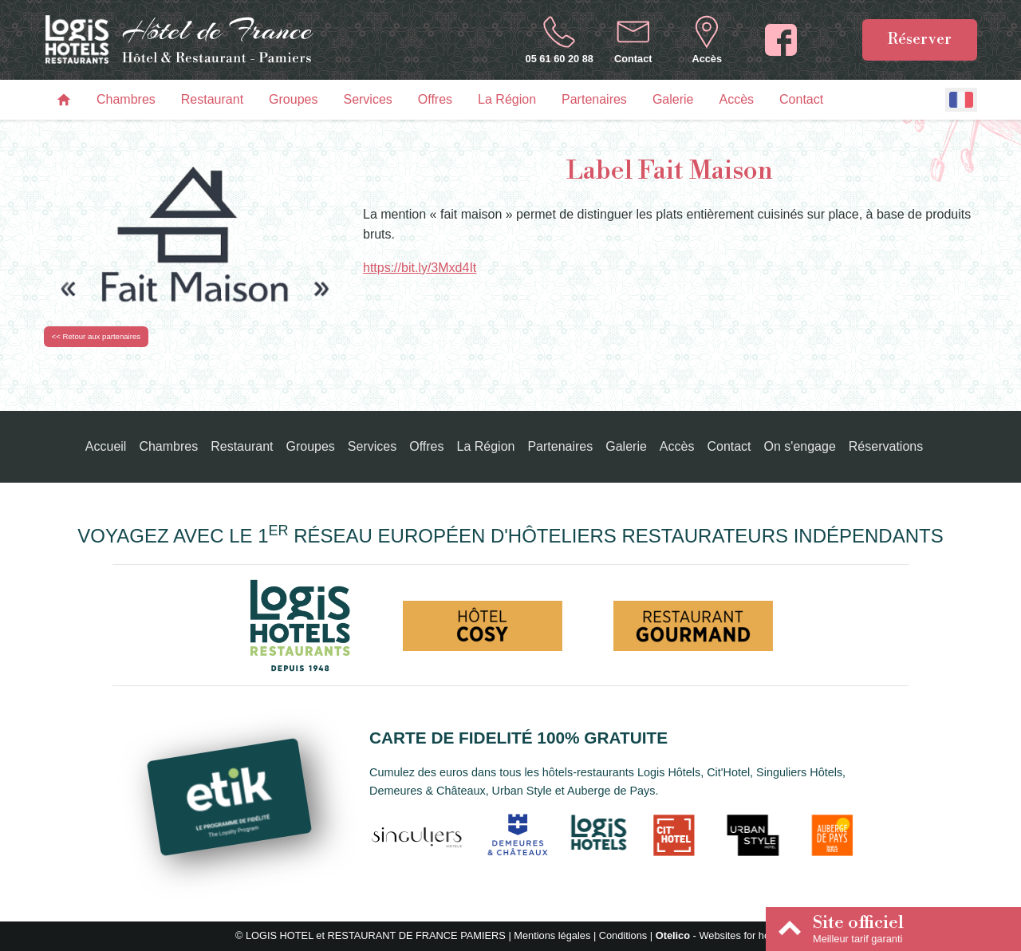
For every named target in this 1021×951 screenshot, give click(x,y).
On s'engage (800, 446)
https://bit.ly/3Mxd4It (419, 267)
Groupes (293, 99)
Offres (435, 99)
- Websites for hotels (721, 935)
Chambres (126, 99)
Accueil (106, 446)
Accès (736, 99)
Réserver (920, 39)
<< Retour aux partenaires (96, 336)
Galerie (673, 99)
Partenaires (594, 99)
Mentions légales (552, 935)
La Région (507, 99)
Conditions (623, 935)
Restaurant (212, 99)
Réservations (886, 446)
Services (367, 99)
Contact (801, 99)
